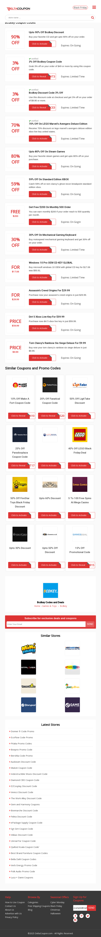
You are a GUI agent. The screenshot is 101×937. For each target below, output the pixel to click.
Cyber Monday (57, 902)
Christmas (55, 909)
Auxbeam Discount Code (23, 761)
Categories (33, 902)
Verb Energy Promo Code (23, 865)
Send (90, 624)
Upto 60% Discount (50, 498)
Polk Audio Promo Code (22, 871)
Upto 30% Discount (20, 547)
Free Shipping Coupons (39, 906)
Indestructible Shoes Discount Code (28, 773)
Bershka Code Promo (21, 755)
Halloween (55, 913)
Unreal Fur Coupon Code (23, 840)
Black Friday (80, 7)
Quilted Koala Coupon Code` (24, 846)
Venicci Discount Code (21, 792)
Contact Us (10, 906)
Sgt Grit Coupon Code (21, 828)
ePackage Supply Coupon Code (26, 822)
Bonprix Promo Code (21, 749)
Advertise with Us (13, 913)
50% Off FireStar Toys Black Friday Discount (20, 502)
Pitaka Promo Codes (21, 743)
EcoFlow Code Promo (21, 737)
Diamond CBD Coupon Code (24, 780)
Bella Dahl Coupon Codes (23, 859)
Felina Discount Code (21, 816)
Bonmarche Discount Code (24, 810)
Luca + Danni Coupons (21, 877)
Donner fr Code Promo (22, 731)
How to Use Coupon (15, 902)
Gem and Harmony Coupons (25, 804)
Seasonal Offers (59, 897)
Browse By (34, 897)
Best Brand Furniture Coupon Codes (29, 853)
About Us (9, 909)
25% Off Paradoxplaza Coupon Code (20, 452)
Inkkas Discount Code (21, 834)
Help (8, 897)
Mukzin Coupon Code (21, 767)
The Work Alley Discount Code (26, 798)
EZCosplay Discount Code (23, 786)
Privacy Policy (11, 917)
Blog (30, 909)
